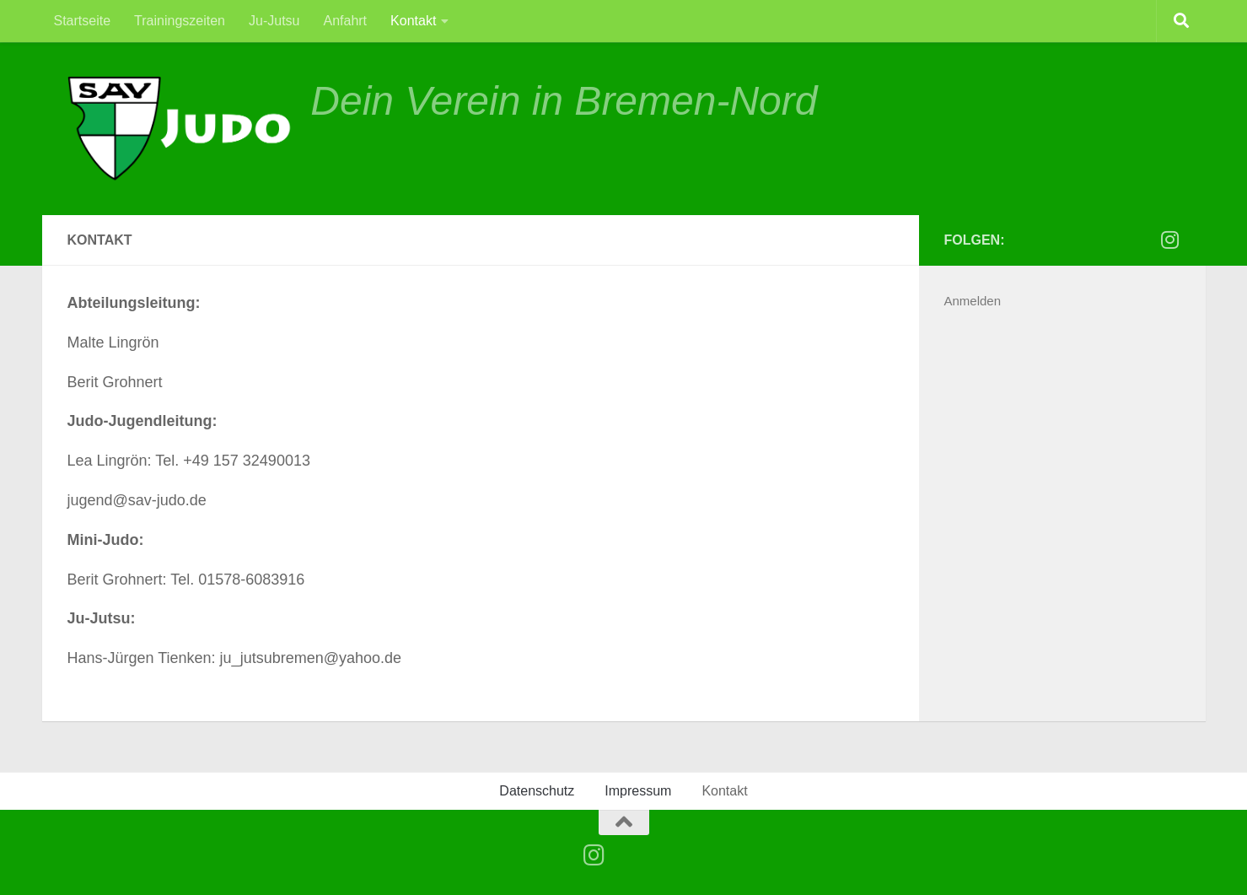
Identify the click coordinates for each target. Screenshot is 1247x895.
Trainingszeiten (179, 20)
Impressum (638, 791)
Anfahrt (345, 20)
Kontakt (413, 20)
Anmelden (973, 301)
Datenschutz (536, 791)
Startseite (82, 20)
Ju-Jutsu (274, 20)
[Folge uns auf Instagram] (1170, 239)
